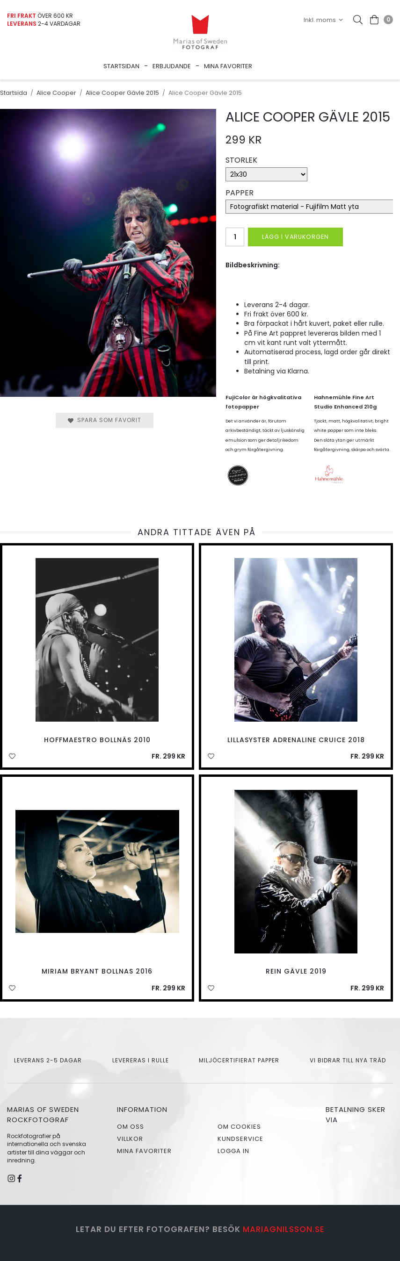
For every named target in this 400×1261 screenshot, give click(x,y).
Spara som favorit (104, 420)
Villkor (130, 1138)
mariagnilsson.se (284, 1229)
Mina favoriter (228, 66)
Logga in (233, 1150)
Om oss (130, 1126)
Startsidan (121, 66)
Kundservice (240, 1138)
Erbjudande (172, 66)
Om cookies (239, 1126)
